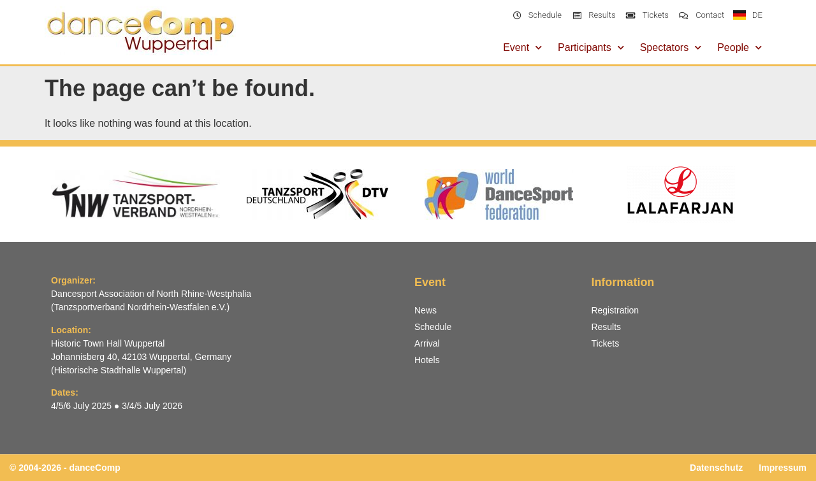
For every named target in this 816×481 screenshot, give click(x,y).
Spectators (670, 47)
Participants (591, 47)
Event (522, 47)
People (739, 47)
